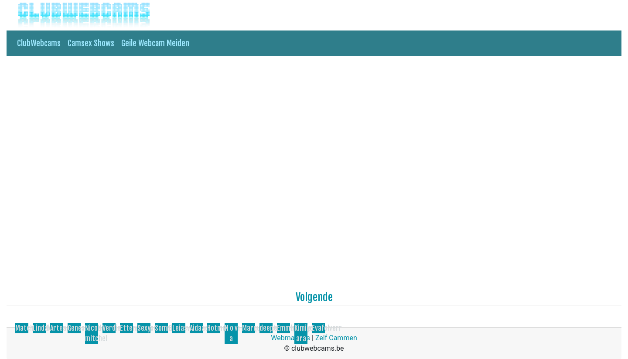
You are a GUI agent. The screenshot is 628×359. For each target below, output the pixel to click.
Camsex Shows (91, 43)
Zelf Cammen (336, 338)
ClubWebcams (39, 43)
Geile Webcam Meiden (155, 43)
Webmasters (290, 338)
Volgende (314, 297)
